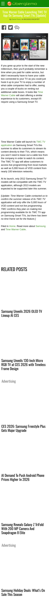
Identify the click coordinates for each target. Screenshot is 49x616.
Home (12, 226)
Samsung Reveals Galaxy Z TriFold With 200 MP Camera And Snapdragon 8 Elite (22, 528)
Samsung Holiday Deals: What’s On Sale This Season (23, 592)
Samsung (41, 226)
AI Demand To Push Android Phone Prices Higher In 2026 (22, 477)
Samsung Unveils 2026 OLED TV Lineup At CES (21, 313)
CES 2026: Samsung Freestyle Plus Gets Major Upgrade (23, 428)
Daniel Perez (16, 19)
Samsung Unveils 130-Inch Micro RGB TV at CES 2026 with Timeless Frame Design (23, 364)
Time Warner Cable (15, 229)
